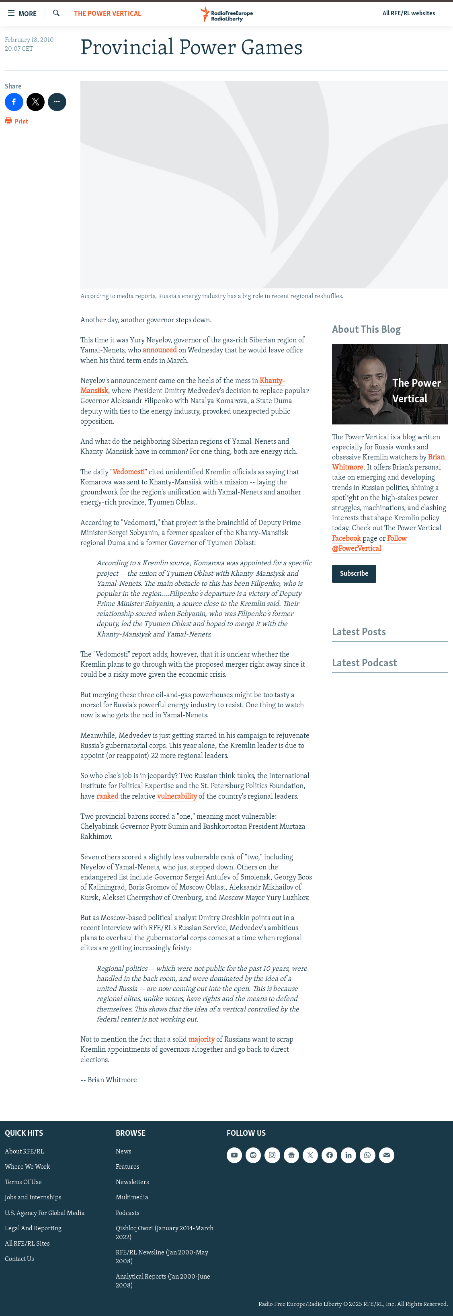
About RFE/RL (24, 1152)
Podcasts (127, 1213)
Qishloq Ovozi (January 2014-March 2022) (164, 1233)
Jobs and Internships (33, 1198)
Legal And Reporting (33, 1228)
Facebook (346, 539)
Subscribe (354, 574)
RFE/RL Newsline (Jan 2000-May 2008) (162, 1257)
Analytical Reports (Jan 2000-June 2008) (163, 1281)
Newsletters (132, 1183)
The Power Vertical (107, 14)
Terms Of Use (23, 1183)
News (123, 1152)
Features (127, 1167)
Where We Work (27, 1167)
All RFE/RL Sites (27, 1244)
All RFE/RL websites (409, 13)
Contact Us (19, 1259)
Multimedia (132, 1198)
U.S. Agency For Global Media (45, 1213)
